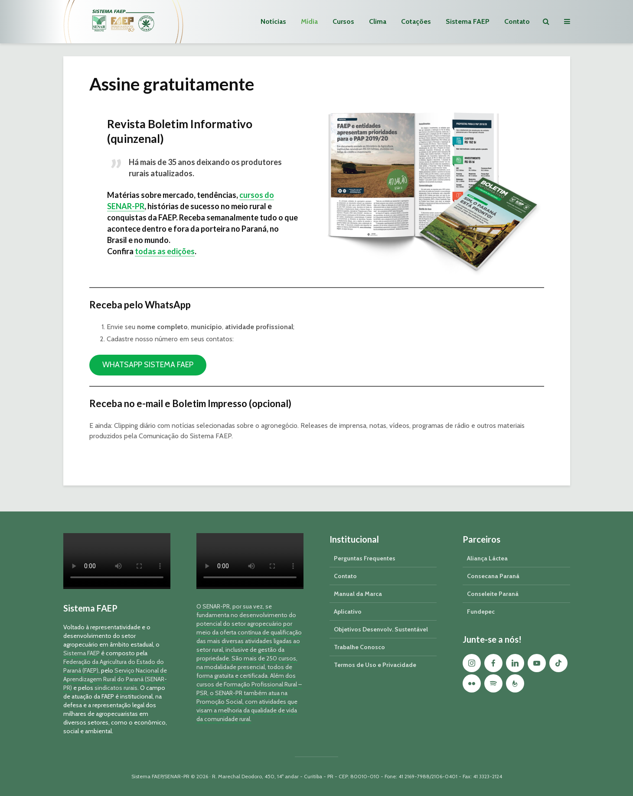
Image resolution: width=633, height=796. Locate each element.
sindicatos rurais (116, 688)
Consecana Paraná (493, 576)
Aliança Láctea (487, 558)
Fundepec (481, 611)
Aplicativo (348, 611)
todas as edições (165, 251)
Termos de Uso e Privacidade (375, 665)
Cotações (416, 21)
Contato (517, 21)
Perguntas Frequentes (364, 558)
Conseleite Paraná (493, 594)
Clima (377, 21)
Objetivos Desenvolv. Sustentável (381, 629)
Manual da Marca (358, 594)
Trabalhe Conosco (359, 647)
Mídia (309, 21)
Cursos (343, 21)
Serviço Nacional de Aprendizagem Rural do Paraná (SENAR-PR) (115, 679)
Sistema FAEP (467, 21)
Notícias (273, 21)
